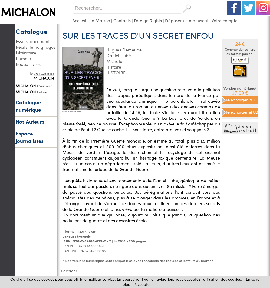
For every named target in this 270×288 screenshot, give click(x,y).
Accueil (79, 20)
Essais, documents (33, 41)
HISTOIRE (116, 72)
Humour (23, 58)
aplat (79, 111)
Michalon (115, 61)
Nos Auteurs (30, 121)
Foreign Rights (148, 20)
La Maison (100, 20)
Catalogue (31, 31)
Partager (69, 270)
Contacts (122, 20)
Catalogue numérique (28, 106)
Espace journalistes (30, 137)
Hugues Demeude (124, 50)
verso (72, 111)
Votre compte (225, 20)
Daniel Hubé (118, 55)
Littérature (26, 53)
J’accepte (142, 284)
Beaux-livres (28, 64)
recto (64, 111)
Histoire (113, 67)
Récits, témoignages (35, 47)
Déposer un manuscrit (186, 20)
